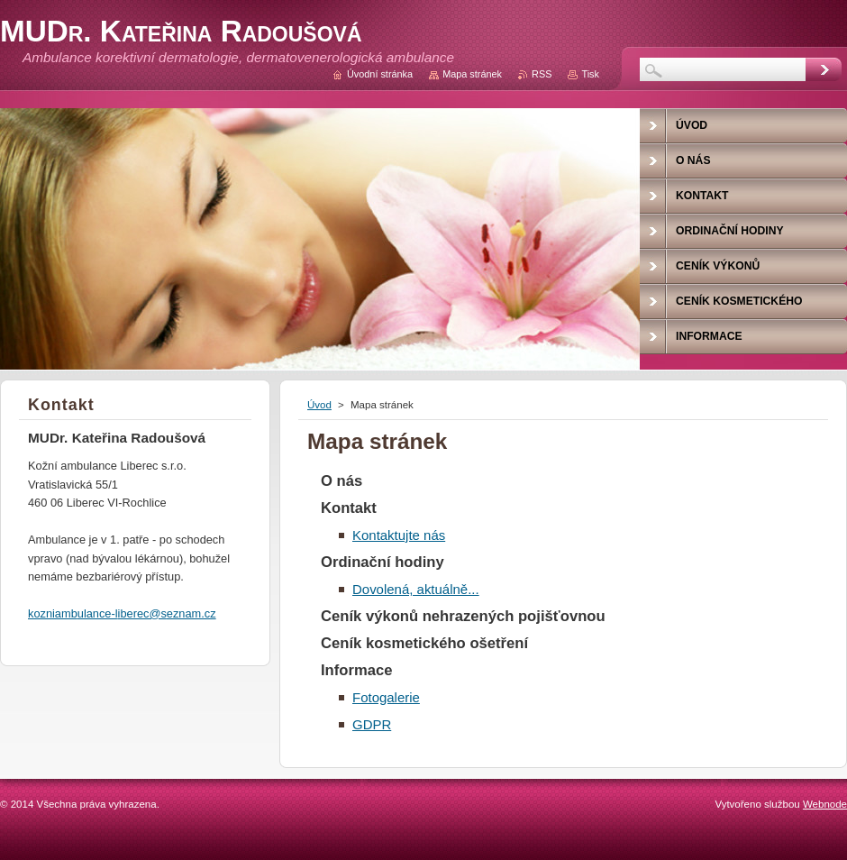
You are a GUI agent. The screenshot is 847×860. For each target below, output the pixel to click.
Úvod (319, 404)
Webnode (825, 804)
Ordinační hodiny (382, 562)
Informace (356, 670)
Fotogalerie (386, 697)
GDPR (371, 724)
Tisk (590, 74)
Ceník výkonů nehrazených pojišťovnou (463, 616)
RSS (541, 74)
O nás (341, 480)
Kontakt (349, 508)
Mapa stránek (472, 74)
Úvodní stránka (380, 74)
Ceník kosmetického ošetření (424, 643)
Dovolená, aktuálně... (415, 589)
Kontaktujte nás (398, 535)
